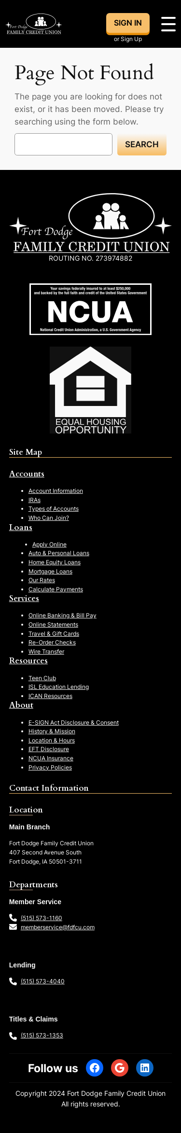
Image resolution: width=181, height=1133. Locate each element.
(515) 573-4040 (43, 981)
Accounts (26, 473)
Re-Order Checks (52, 642)
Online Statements (53, 624)
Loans (20, 527)
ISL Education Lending (58, 686)
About (21, 705)
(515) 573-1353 (42, 1035)
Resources (28, 660)
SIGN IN (128, 23)
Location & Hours (51, 740)
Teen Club (42, 678)
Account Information (55, 490)
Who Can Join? (48, 517)
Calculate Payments (55, 589)
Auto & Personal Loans (58, 553)
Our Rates (41, 580)
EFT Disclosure (48, 749)
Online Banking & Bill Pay (62, 615)
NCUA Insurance (50, 758)
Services (24, 598)
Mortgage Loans (50, 571)
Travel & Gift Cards (53, 633)
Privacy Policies (50, 767)
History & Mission (51, 731)
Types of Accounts (53, 508)
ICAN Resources (50, 695)
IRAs (34, 500)
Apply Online (49, 544)
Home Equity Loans (54, 562)
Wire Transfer (46, 651)
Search (142, 144)
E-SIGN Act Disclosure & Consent (73, 722)
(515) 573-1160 (41, 918)
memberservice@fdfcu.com (58, 927)
